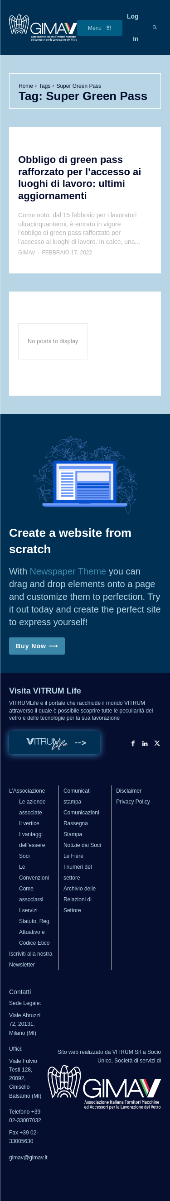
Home (26, 86)
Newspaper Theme (68, 571)
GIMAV (26, 252)
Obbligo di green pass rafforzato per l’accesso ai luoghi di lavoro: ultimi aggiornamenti (79, 177)
